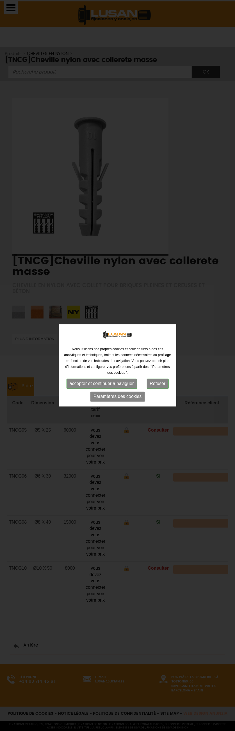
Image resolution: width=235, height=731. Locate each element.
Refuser (157, 381)
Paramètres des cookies (117, 394)
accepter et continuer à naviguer (102, 381)
